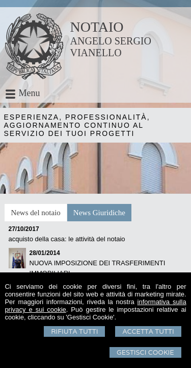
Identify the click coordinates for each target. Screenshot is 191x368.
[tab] (35, 212)
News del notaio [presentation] (35, 213)
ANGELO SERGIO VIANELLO (110, 46)
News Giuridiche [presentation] (99, 213)
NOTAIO (97, 27)
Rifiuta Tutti (74, 331)
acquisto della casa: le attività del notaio (67, 239)
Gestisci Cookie (145, 352)
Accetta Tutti (148, 331)
